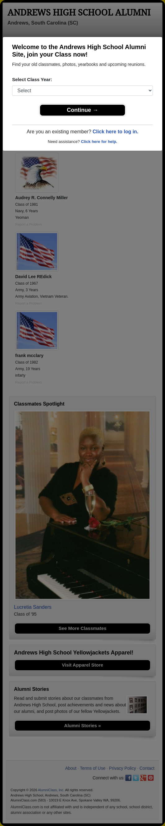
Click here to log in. (115, 131)
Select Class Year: (32, 79)
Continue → (82, 110)
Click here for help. (99, 141)
